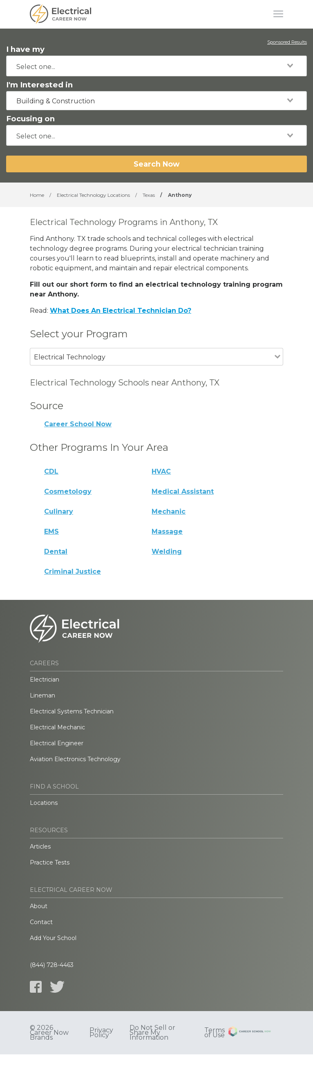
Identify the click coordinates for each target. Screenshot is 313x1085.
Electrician (44, 679)
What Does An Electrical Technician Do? (120, 310)
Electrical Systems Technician (72, 711)
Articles (40, 846)
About (38, 906)
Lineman (42, 695)
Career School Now (78, 424)
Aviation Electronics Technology (75, 759)
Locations (44, 803)
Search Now (156, 164)
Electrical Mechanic (57, 727)
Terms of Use (214, 1033)
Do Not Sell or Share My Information (152, 1032)
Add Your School (53, 938)
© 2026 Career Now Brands (49, 1032)
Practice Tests (49, 862)
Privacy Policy (101, 1033)
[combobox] (156, 66)
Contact (41, 922)
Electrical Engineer (56, 743)
